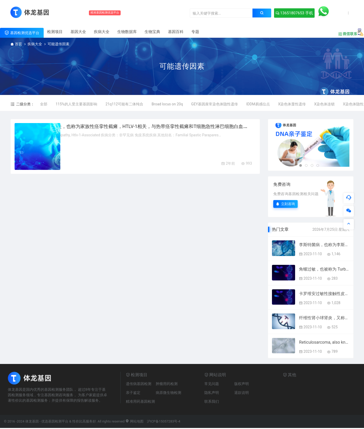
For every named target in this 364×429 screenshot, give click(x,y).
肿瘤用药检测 (167, 384)
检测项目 (55, 31)
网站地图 (134, 421)
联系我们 (211, 401)
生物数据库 (127, 31)
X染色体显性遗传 (292, 104)
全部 (43, 104)
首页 (18, 44)
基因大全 (78, 31)
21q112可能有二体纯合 (124, 104)
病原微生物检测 (168, 392)
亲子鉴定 (133, 392)
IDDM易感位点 (258, 104)
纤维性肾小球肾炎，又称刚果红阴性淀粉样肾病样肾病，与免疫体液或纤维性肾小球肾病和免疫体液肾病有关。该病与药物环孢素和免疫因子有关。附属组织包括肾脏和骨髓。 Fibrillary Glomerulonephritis (324, 317)
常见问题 (211, 384)
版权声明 (241, 384)
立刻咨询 (285, 204)
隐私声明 (211, 392)
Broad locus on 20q (167, 104)
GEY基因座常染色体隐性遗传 (214, 104)
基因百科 (176, 31)
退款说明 (241, 392)
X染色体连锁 (324, 104)
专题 (195, 31)
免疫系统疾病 (95, 152)
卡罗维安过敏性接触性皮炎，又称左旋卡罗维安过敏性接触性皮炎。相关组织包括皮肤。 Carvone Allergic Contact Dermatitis (324, 293)
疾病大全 (101, 31)
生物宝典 (152, 31)
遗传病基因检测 (138, 384)
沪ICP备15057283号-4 (163, 421)
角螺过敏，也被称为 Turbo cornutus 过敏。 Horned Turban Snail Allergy (324, 269)
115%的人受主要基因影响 (76, 104)
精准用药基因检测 (140, 401)
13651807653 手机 (260, 13)
